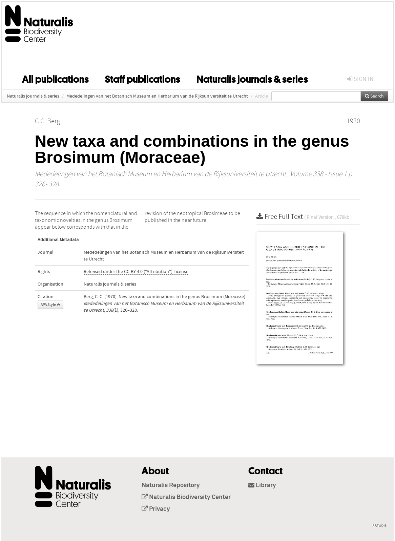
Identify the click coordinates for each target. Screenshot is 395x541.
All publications (55, 77)
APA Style (50, 304)
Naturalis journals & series (252, 77)
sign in (360, 79)
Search (374, 96)
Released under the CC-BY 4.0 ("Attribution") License (136, 271)
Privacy (156, 509)
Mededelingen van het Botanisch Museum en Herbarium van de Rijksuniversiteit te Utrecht (157, 96)
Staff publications (142, 77)
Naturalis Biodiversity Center (186, 497)
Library (262, 485)
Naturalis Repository (171, 485)
